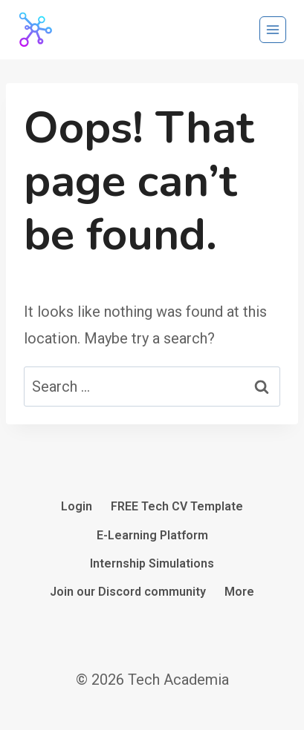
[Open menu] (272, 29)
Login (76, 506)
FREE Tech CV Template (177, 506)
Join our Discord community (128, 592)
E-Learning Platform (152, 535)
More (239, 592)
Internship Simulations (152, 563)
